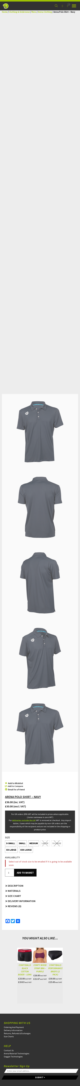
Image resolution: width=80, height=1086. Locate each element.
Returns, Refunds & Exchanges (17, 1033)
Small (22, 843)
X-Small (10, 843)
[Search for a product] (56, 6)
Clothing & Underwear (19, 12)
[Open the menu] (74, 6)
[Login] (62, 5)
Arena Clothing (45, 12)
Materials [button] (13, 890)
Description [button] (14, 885)
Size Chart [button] (13, 896)
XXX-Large (26, 849)
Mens (33, 12)
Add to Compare (15, 786)
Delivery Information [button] (20, 901)
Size (7, 837)
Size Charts (9, 1036)
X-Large (56, 843)
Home (4, 12)
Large (45, 843)
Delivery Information (13, 1030)
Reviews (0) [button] (13, 906)
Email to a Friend (15, 789)
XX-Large (11, 849)
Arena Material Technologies (16, 1053)
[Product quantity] (9, 873)
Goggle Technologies (13, 1056)
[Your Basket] (67, 5)
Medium (33, 843)
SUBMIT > (40, 1077)
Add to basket (25, 872)
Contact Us (9, 1050)
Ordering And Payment (14, 1027)
